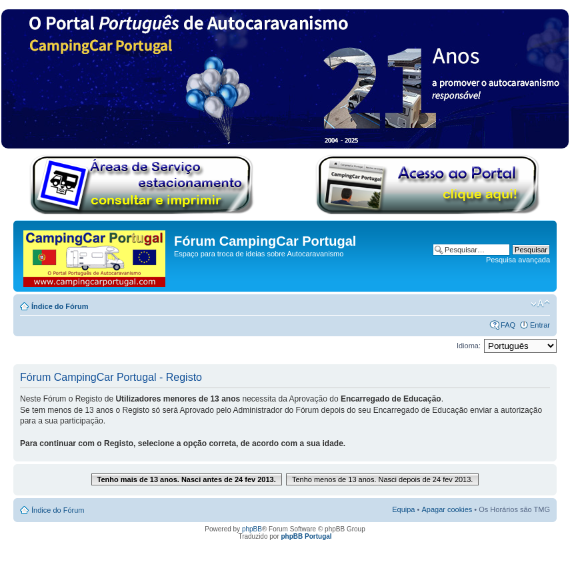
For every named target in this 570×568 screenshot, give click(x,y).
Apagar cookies (446, 509)
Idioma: (469, 346)
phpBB (252, 529)
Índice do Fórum (60, 306)
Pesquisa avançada (518, 260)
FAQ (508, 325)
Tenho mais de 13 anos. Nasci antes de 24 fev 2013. (186, 479)
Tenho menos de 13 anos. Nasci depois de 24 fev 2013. (382, 479)
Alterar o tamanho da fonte (540, 304)
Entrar (540, 325)
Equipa (403, 509)
